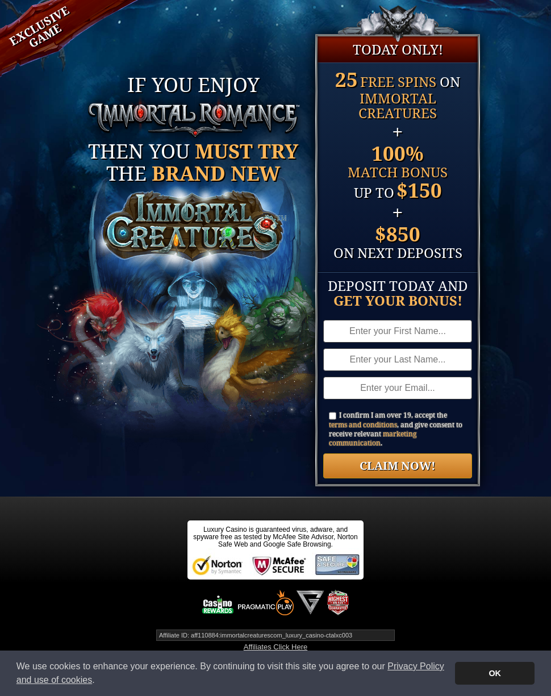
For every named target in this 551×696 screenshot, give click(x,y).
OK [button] (495, 673)
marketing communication (372, 438)
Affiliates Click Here (275, 647)
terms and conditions (363, 425)
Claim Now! (398, 465)
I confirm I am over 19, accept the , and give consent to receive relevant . (395, 429)
